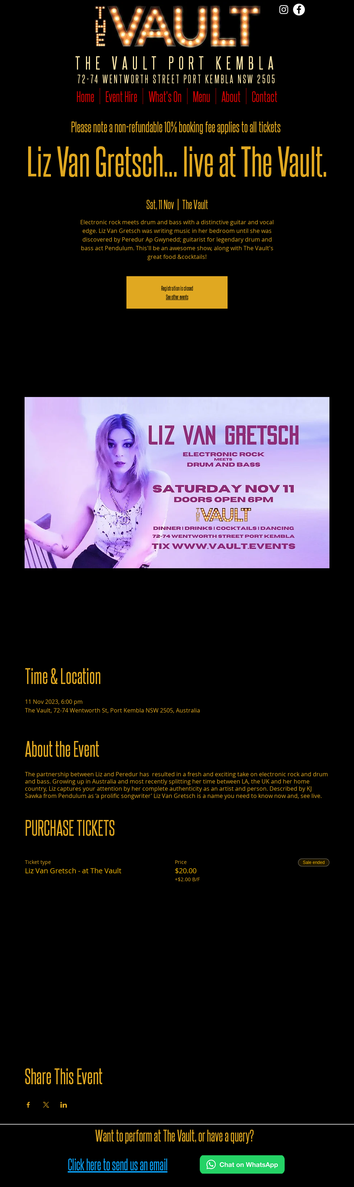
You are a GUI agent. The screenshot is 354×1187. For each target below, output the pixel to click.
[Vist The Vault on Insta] (284, 10)
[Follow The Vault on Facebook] (299, 10)
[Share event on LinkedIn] (63, 1105)
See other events (177, 296)
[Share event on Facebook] (28, 1105)
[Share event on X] (46, 1105)
